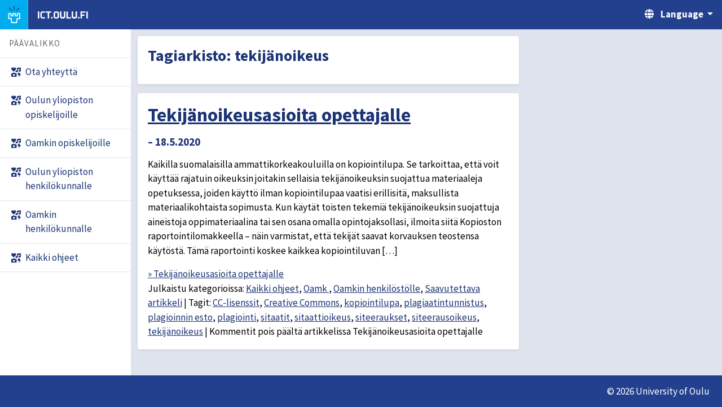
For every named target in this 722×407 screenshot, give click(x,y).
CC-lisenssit (236, 302)
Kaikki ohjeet (272, 288)
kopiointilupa (371, 302)
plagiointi (236, 317)
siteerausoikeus (444, 317)
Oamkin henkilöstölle (376, 288)
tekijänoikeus (175, 331)
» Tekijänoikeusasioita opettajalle (216, 274)
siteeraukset (381, 317)
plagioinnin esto (180, 317)
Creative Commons (302, 302)
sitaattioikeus (322, 317)
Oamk (316, 288)
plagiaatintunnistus (444, 302)
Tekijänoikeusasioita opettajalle (279, 114)
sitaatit (275, 317)
